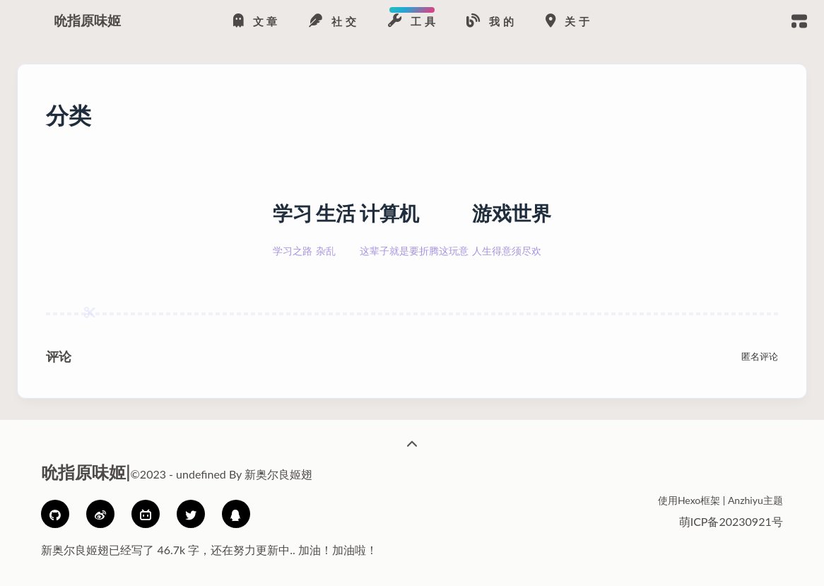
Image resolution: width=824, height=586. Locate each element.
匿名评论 (759, 356)
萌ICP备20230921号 (731, 521)
